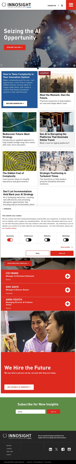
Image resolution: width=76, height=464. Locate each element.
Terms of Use (48, 462)
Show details (65, 247)
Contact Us (29, 462)
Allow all (62, 253)
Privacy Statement (38, 462)
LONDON (9, 448)
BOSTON (9, 445)
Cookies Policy (10, 228)
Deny (37, 253)
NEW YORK (10, 451)
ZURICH (9, 455)
